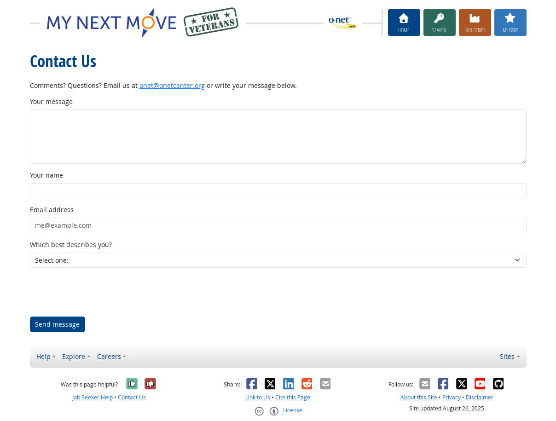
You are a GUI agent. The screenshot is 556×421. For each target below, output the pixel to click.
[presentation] (100, 292)
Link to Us (257, 397)
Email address (52, 209)
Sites (507, 356)
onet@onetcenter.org (172, 85)
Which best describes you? (71, 244)
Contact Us (132, 397)
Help (43, 356)
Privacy (451, 397)
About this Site (418, 397)
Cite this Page (292, 397)
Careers (109, 356)
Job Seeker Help (92, 397)
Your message (51, 101)
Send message (57, 324)
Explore (73, 356)
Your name (46, 175)
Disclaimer (479, 397)
